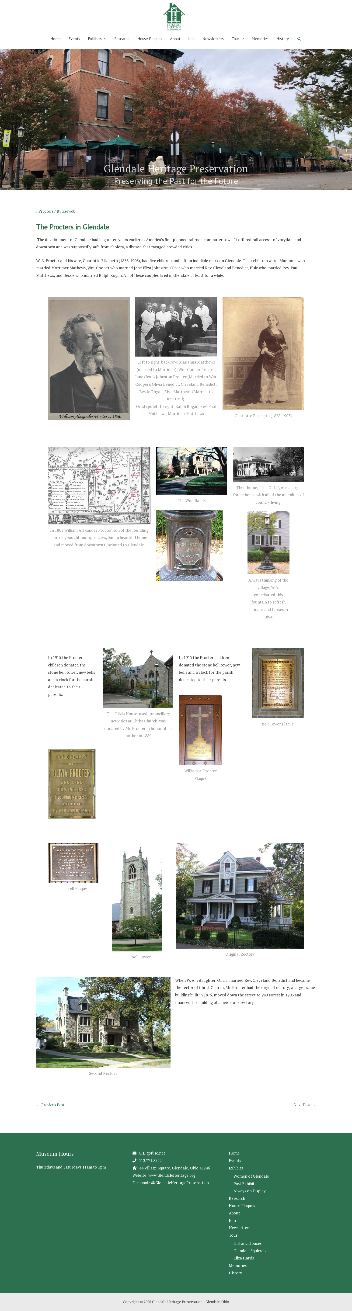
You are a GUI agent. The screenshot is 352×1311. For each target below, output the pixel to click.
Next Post (304, 1111)
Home (55, 44)
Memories (260, 44)
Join (191, 44)
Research (121, 44)
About (175, 44)
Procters (46, 217)
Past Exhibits (245, 1183)
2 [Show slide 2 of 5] (8, 200)
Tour (235, 44)
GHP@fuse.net (152, 1153)
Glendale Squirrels (250, 1250)
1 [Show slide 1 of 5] (3, 200)
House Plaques (149, 44)
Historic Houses (247, 1243)
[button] (299, 44)
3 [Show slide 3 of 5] (14, 200)
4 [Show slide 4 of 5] (20, 200)
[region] (176, 130)
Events (74, 44)
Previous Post (51, 1111)
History (282, 44)
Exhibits (95, 44)
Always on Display (250, 1190)
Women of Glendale (251, 1176)
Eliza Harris (244, 1258)
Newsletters (213, 44)
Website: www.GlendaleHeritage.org (164, 1175)
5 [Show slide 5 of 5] (26, 200)
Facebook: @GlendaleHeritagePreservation (171, 1182)
